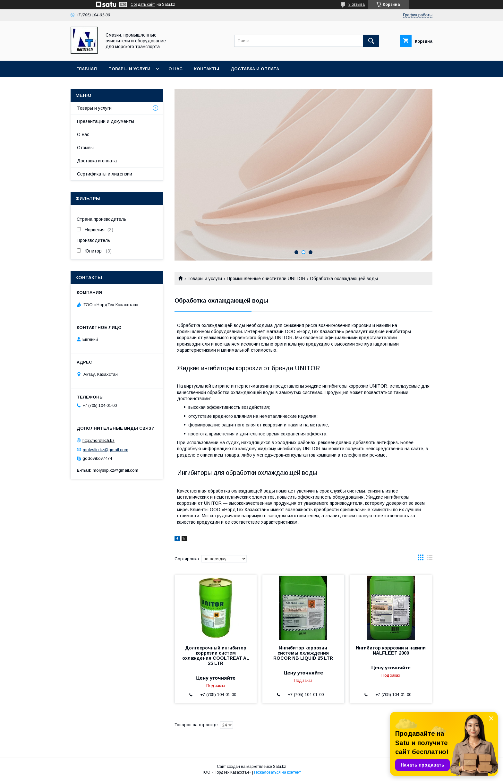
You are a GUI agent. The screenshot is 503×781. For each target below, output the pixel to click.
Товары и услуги (129, 68)
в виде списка (429, 558)
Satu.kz (279, 766)
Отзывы (85, 147)
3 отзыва (356, 4)
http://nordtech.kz (98, 440)
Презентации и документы (105, 121)
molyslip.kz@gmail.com (105, 449)
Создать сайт (143, 4)
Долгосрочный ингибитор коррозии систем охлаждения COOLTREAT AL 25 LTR (215, 655)
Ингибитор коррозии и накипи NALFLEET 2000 (391, 650)
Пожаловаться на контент (277, 772)
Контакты (206, 68)
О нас (175, 68)
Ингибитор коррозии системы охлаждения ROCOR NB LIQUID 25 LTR (303, 653)
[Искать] (371, 41)
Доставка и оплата (255, 68)
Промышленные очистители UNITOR (266, 278)
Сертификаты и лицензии (104, 173)
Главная (86, 68)
